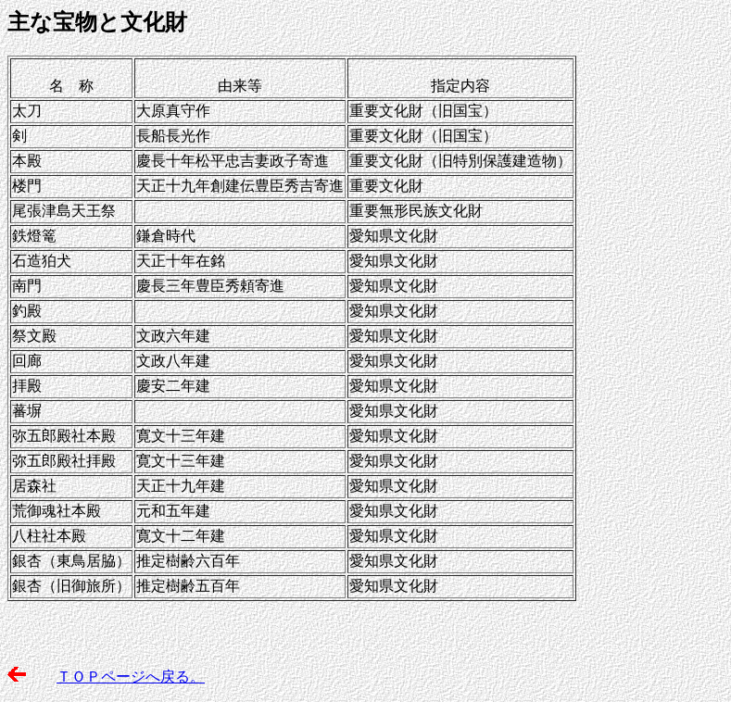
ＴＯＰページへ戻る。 (131, 676)
